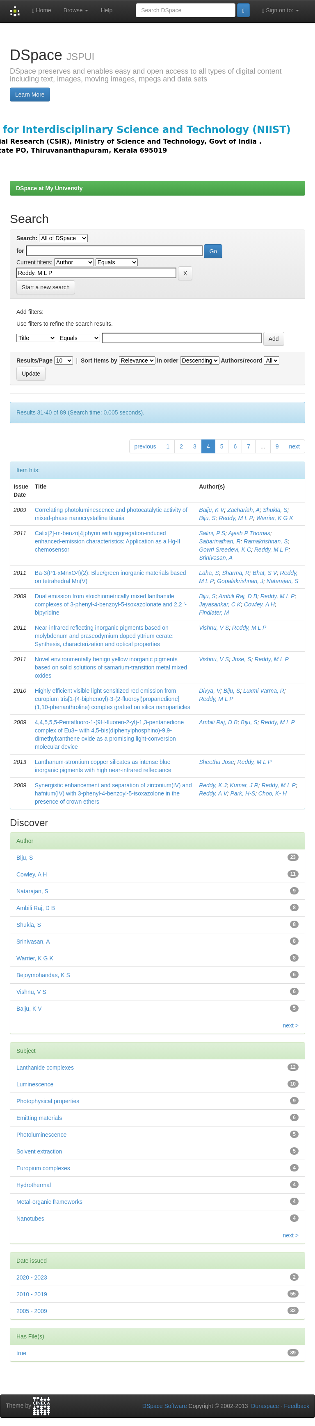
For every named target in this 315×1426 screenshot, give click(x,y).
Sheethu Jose (216, 762)
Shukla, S (275, 510)
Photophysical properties (47, 1101)
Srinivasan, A (216, 557)
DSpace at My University (49, 188)
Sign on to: (280, 10)
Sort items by (99, 360)
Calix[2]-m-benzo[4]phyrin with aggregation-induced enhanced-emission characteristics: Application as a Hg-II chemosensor (107, 541)
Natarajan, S (283, 581)
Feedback (296, 1406)
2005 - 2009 (31, 1311)
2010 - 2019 (31, 1294)
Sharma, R (235, 573)
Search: (26, 238)
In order (167, 360)
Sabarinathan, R (219, 541)
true (21, 1353)
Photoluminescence (41, 1134)
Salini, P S (212, 533)
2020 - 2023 (31, 1277)
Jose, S (241, 659)
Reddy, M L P (236, 518)
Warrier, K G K (274, 518)
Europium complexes (43, 1168)
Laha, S (209, 573)
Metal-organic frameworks (49, 1201)
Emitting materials (39, 1118)
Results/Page (34, 360)
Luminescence (34, 1084)
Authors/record (241, 360)
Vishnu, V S (214, 627)
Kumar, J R (244, 785)
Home (41, 10)
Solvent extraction (39, 1151)
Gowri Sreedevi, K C (225, 549)
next (294, 446)
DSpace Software (164, 1406)
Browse (76, 10)
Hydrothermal (33, 1185)
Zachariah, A (243, 510)
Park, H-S (242, 793)
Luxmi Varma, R (263, 690)
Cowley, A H (259, 604)
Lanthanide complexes (45, 1067)
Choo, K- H (272, 793)
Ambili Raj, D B (238, 596)
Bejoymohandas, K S (43, 975)
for (20, 251)
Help (106, 10)
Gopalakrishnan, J (240, 581)
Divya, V (209, 690)
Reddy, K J (212, 785)
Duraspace (265, 1406)
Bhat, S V (265, 573)
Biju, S (207, 518)
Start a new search (46, 287)
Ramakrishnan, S (266, 541)
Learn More (30, 94)
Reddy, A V (213, 793)
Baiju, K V (211, 510)
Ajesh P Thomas (249, 533)
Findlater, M (214, 612)
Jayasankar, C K (220, 604)
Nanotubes (30, 1218)
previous (145, 446)
